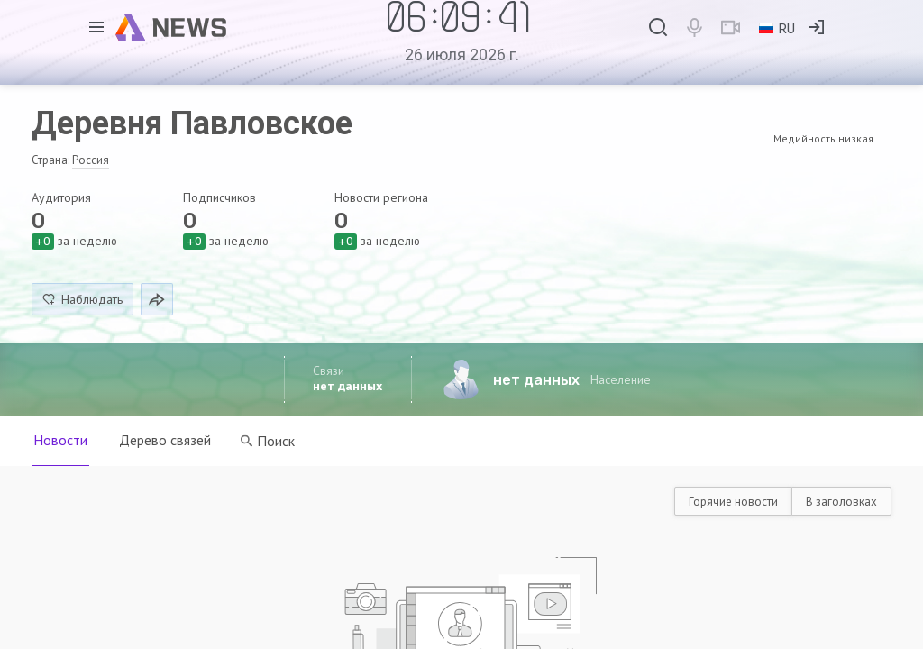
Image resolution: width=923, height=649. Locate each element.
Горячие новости (733, 501)
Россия (90, 160)
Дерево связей (166, 440)
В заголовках (841, 501)
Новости (60, 440)
